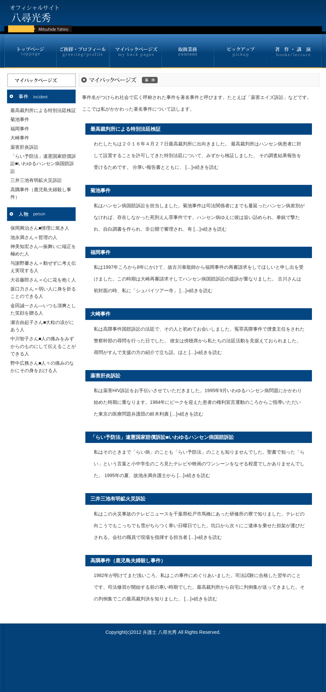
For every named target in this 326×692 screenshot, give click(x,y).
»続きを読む (206, 167)
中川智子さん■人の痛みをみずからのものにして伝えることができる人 (43, 346)
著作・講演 (294, 51)
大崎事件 (19, 137)
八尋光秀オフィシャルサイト (37, 16)
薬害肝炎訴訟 (24, 147)
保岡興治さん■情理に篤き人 (39, 228)
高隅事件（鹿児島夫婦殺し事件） (128, 560)
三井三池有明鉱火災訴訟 (36, 180)
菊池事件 (19, 119)
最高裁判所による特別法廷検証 (43, 110)
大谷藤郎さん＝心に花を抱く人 (43, 279)
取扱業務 (188, 51)
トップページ (31, 51)
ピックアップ (240, 51)
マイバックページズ (135, 51)
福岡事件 (19, 128)
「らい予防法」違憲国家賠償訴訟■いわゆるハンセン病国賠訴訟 (43, 163)
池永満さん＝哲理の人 (33, 237)
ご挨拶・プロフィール (83, 51)
